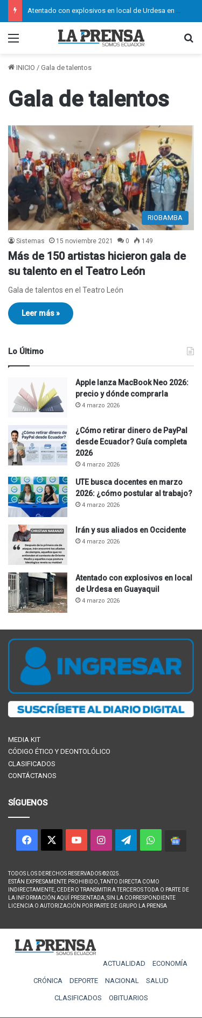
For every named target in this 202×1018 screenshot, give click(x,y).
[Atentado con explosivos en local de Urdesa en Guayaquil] (37, 592)
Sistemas (30, 241)
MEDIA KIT (24, 740)
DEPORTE (83, 981)
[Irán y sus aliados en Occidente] (37, 545)
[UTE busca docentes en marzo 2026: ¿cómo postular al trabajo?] (37, 497)
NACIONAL (122, 981)
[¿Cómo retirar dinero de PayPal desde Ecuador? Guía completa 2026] (37, 445)
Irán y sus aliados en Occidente (130, 530)
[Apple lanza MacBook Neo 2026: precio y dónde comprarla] (37, 397)
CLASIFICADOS (31, 764)
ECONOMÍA (169, 963)
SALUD (157, 981)
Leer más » (41, 313)
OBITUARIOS (128, 998)
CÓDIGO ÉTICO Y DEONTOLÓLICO (59, 751)
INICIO (21, 67)
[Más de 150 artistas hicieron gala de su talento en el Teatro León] (101, 177)
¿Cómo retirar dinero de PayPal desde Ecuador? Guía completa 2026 (131, 441)
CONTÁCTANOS (32, 776)
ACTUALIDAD (124, 963)
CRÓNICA (47, 981)
